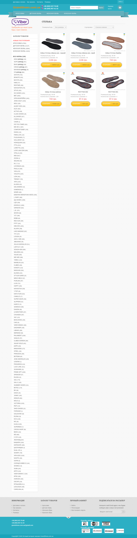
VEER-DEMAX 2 (20, 473)
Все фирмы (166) (19, 56)
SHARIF (17, 453)
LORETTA (18, 148)
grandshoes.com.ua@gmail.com (22, 525)
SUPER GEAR (19, 299)
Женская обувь (53, 13)
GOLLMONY (18, 140)
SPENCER (18, 374)
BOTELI (17, 387)
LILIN (16, 283)
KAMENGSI (18, 189)
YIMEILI (17, 260)
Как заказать (31, 2)
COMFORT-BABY (20, 129)
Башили (18, 442)
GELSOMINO (19, 187)
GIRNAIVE (18, 208)
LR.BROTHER (19, 312)
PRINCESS (18, 354)
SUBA (17, 468)
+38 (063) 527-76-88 (51, 6)
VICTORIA (18, 403)
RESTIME (18, 85)
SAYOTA (17, 75)
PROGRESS (19, 364)
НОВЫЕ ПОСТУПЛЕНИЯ (21, 40)
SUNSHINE (18, 369)
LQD (16, 202)
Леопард (18, 440)
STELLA (17, 153)
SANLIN (17, 338)
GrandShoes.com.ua (47, 536)
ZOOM (16, 158)
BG (15, 390)
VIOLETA (18, 174)
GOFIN (16, 460)
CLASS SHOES (19, 114)
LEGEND (17, 361)
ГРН (121, 1)
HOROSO (18, 479)
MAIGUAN (18, 270)
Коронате (19, 445)
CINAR (16, 122)
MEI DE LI (18, 127)
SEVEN (17, 213)
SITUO (17, 90)
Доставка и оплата (19, 2)
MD (16, 434)
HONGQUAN (19, 142)
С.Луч (17, 437)
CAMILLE (17, 296)
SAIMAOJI (18, 307)
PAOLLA (17, 168)
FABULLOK (18, 135)
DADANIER (18, 327)
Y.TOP (16, 291)
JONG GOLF (19, 101)
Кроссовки (20, 13)
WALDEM (18, 252)
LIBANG (17, 330)
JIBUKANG (18, 241)
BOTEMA (17, 356)
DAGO (17, 393)
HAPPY (17, 286)
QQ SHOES (19, 200)
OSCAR (17, 481)
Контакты (40, 2)
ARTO (17, 471)
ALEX (17, 109)
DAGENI (17, 309)
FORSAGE (18, 411)
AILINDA (17, 273)
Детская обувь (35, 13)
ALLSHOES (18, 116)
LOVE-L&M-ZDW (20, 150)
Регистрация (76, 508)
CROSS (20, 67)
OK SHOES (19, 93)
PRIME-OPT (19, 372)
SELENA (17, 161)
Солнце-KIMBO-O (21, 463)
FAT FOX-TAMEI (20, 124)
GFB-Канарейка (21, 98)
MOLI (17, 103)
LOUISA (17, 236)
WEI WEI (18, 257)
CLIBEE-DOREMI (20, 340)
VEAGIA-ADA (19, 249)
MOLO (16, 401)
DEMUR (17, 398)
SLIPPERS (18, 301)
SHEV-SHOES (19, 408)
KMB (16, 82)
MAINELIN (18, 262)
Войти (73, 505)
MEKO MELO (19, 278)
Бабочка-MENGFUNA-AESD (25, 195)
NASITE (17, 458)
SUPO (19, 62)
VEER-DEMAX (19, 325)
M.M (16, 419)
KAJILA (17, 424)
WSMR (17, 192)
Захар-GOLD (19, 343)
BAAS (19, 64)
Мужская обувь (70, 13)
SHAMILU (17, 466)
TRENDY (18, 179)
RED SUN (18, 221)
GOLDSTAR (18, 414)
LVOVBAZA (18, 166)
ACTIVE (17, 111)
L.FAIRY (17, 197)
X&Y (16, 317)
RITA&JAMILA (19, 484)
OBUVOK (18, 226)
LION (16, 176)
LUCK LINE (19, 367)
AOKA (19, 59)
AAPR (17, 346)
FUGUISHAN (19, 137)
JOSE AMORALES (21, 359)
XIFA (17, 181)
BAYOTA (17, 80)
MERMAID (18, 333)
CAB (16, 322)
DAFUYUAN (19, 294)
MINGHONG (19, 348)
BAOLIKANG (19, 320)
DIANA (17, 132)
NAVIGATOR (19, 88)
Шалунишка (19, 447)
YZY (16, 215)
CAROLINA (18, 489)
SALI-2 (17, 382)
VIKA (16, 171)
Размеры (47, 2)
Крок (17, 476)
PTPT (17, 223)
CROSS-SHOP (19, 429)
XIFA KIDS (18, 455)
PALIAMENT (19, 335)
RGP (16, 406)
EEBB (16, 218)
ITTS (17, 145)
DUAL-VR (17, 450)
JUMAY (17, 395)
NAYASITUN (19, 288)
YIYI (16, 234)
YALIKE (17, 254)
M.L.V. (16, 163)
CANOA (17, 119)
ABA (16, 155)
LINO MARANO (20, 231)
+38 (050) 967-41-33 (51, 8)
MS (16, 421)
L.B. (16, 210)
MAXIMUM (21, 69)
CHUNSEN (18, 314)
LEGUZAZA (18, 487)
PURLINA (18, 281)
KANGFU (18, 268)
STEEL (17, 351)
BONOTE (18, 77)
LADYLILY (18, 247)
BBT (16, 95)
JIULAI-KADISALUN (21, 244)
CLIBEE (17, 265)
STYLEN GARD (19, 275)
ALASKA (17, 184)
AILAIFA (17, 228)
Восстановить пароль (79, 510)
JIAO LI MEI (19, 239)
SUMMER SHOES (21, 385)
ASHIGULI (18, 205)
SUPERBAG (18, 427)
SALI (16, 380)
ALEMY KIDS (19, 106)
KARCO (17, 304)
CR (18, 72)
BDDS (17, 432)
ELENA (17, 416)
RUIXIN (17, 377)
